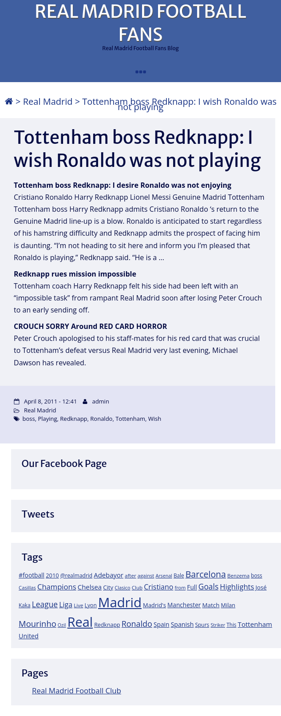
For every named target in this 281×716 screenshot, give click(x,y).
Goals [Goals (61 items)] (208, 586)
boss (29, 419)
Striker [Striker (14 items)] (217, 625)
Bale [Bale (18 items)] (179, 575)
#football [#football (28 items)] (31, 575)
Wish (154, 419)
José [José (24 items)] (261, 587)
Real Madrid (48, 101)
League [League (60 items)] (45, 604)
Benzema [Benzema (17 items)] (238, 575)
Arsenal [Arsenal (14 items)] (163, 576)
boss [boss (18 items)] (256, 575)
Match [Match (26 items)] (211, 605)
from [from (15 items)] (180, 587)
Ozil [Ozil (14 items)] (62, 625)
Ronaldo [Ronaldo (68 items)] (137, 623)
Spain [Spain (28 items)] (162, 624)
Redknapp (73, 419)
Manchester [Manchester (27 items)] (184, 605)
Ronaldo (101, 419)
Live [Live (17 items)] (78, 605)
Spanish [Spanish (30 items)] (182, 624)
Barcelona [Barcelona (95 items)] (206, 574)
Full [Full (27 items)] (192, 587)
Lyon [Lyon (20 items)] (91, 605)
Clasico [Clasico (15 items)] (122, 587)
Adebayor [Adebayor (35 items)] (108, 574)
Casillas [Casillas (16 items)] (27, 587)
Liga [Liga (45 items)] (65, 604)
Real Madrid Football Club (76, 690)
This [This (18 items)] (231, 624)
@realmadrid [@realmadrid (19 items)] (76, 575)
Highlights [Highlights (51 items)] (237, 587)
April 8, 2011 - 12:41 (50, 401)
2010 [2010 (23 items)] (52, 575)
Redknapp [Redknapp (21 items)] (107, 625)
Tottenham (130, 419)
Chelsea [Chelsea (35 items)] (90, 586)
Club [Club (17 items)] (137, 587)
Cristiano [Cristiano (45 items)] (158, 587)
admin (100, 401)
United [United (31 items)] (29, 636)
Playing (47, 419)
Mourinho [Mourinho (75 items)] (37, 623)
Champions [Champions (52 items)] (56, 587)
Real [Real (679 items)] (80, 621)
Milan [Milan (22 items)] (228, 605)
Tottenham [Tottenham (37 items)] (255, 624)
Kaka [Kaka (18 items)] (24, 605)
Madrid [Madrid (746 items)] (120, 602)
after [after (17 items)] (130, 575)
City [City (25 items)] (108, 587)
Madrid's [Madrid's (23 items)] (154, 605)
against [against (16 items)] (146, 575)
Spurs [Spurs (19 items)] (202, 625)
